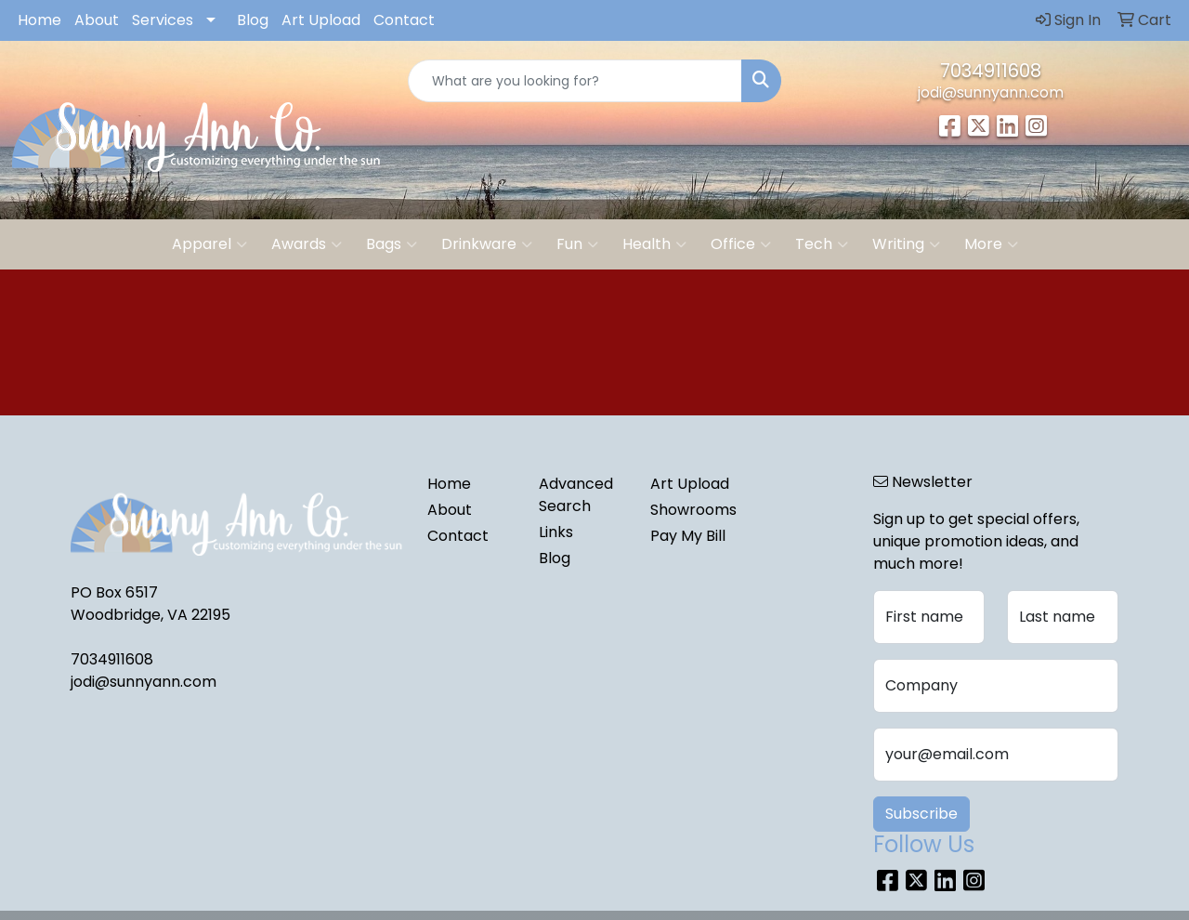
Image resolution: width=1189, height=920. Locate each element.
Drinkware (486, 244)
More (991, 244)
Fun (577, 244)
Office (741, 244)
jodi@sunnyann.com (991, 92)
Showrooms (693, 509)
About (96, 20)
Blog (252, 20)
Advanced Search (576, 495)
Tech (821, 244)
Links (556, 532)
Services (162, 20)
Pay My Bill (687, 535)
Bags (391, 244)
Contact (404, 20)
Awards (306, 244)
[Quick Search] (575, 80)
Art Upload (320, 20)
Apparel (209, 244)
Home (39, 20)
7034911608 (990, 71)
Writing (906, 244)
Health (654, 244)
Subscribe (921, 813)
